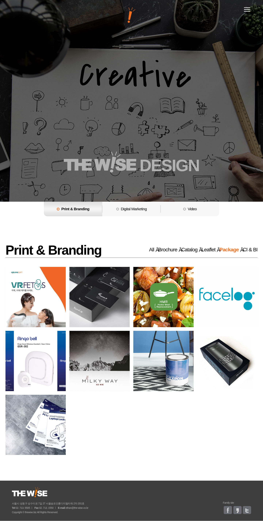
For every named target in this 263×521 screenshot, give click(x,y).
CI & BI (250, 249)
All (141, 249)
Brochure (158, 249)
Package (228, 249)
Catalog (183, 249)
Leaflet (205, 249)
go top (255, 473)
